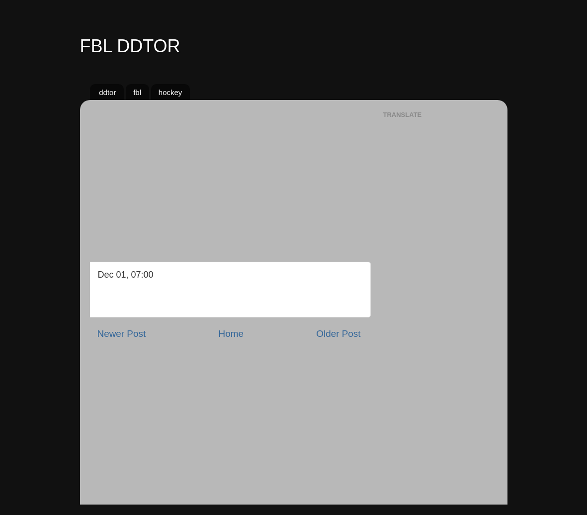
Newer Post (121, 333)
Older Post (338, 333)
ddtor (107, 92)
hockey (170, 92)
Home (231, 333)
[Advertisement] (229, 177)
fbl (137, 92)
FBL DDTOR (130, 46)
